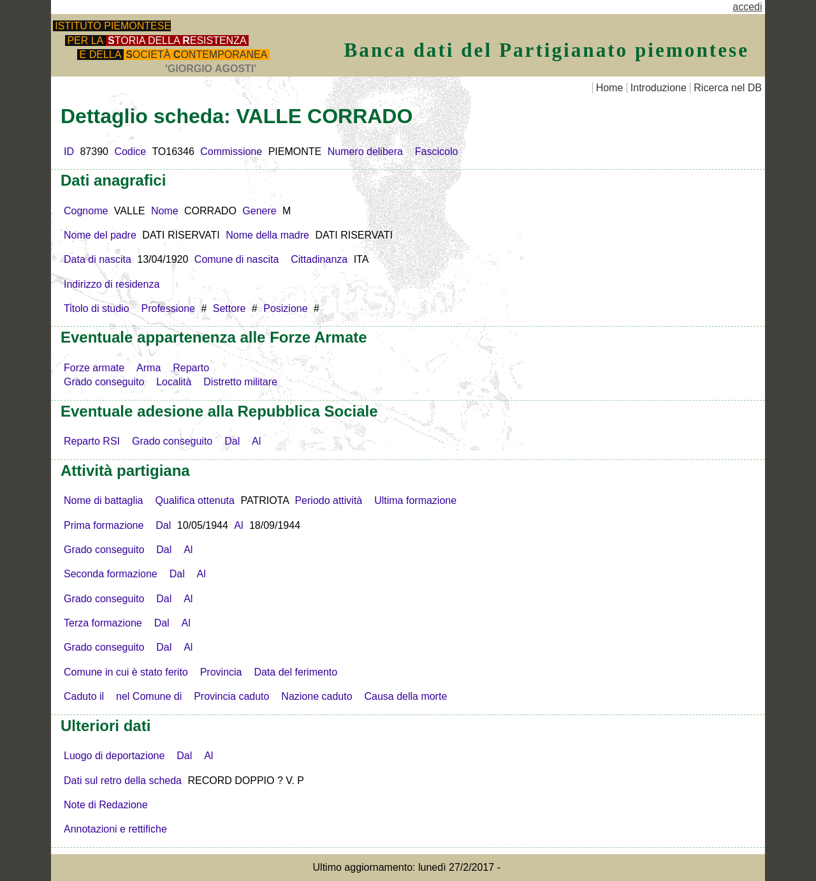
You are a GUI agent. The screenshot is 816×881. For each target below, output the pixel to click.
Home (609, 87)
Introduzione (658, 87)
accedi (747, 6)
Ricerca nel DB (728, 87)
